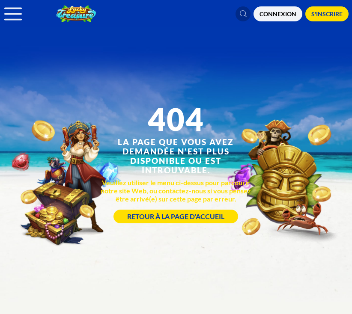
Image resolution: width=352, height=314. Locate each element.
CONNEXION (278, 14)
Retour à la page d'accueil (175, 216)
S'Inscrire (327, 14)
